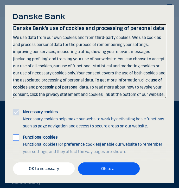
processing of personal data (62, 87)
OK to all (109, 168)
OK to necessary (44, 168)
